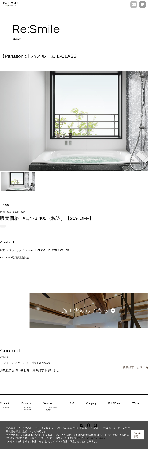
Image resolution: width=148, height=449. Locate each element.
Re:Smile (27, 407)
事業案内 (6, 407)
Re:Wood (27, 410)
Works (135, 403)
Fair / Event (114, 403)
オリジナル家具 (51, 407)
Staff (71, 403)
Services (47, 403)
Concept (4, 403)
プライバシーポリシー (53, 438)
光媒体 (48, 410)
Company (91, 403)
